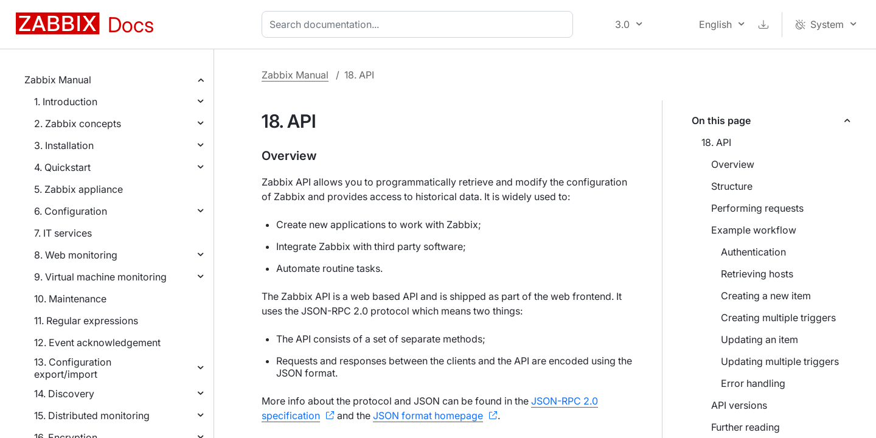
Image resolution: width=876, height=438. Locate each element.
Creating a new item (766, 296)
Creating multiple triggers (778, 317)
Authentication (753, 252)
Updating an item (759, 339)
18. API (716, 142)
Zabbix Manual (57, 80)
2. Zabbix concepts (77, 123)
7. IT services (63, 233)
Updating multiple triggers (780, 361)
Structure (732, 186)
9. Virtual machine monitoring (100, 277)
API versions (739, 405)
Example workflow (753, 230)
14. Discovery (64, 394)
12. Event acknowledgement (97, 342)
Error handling (753, 383)
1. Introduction (65, 102)
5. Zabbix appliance (78, 189)
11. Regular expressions (86, 321)
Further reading (745, 427)
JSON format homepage (428, 415)
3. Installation (64, 145)
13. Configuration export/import (72, 368)
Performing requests (757, 208)
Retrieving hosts (757, 274)
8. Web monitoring (75, 255)
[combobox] (420, 24)
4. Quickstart (62, 167)
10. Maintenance (70, 299)
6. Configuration (70, 211)
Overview (732, 164)
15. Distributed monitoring (92, 415)
